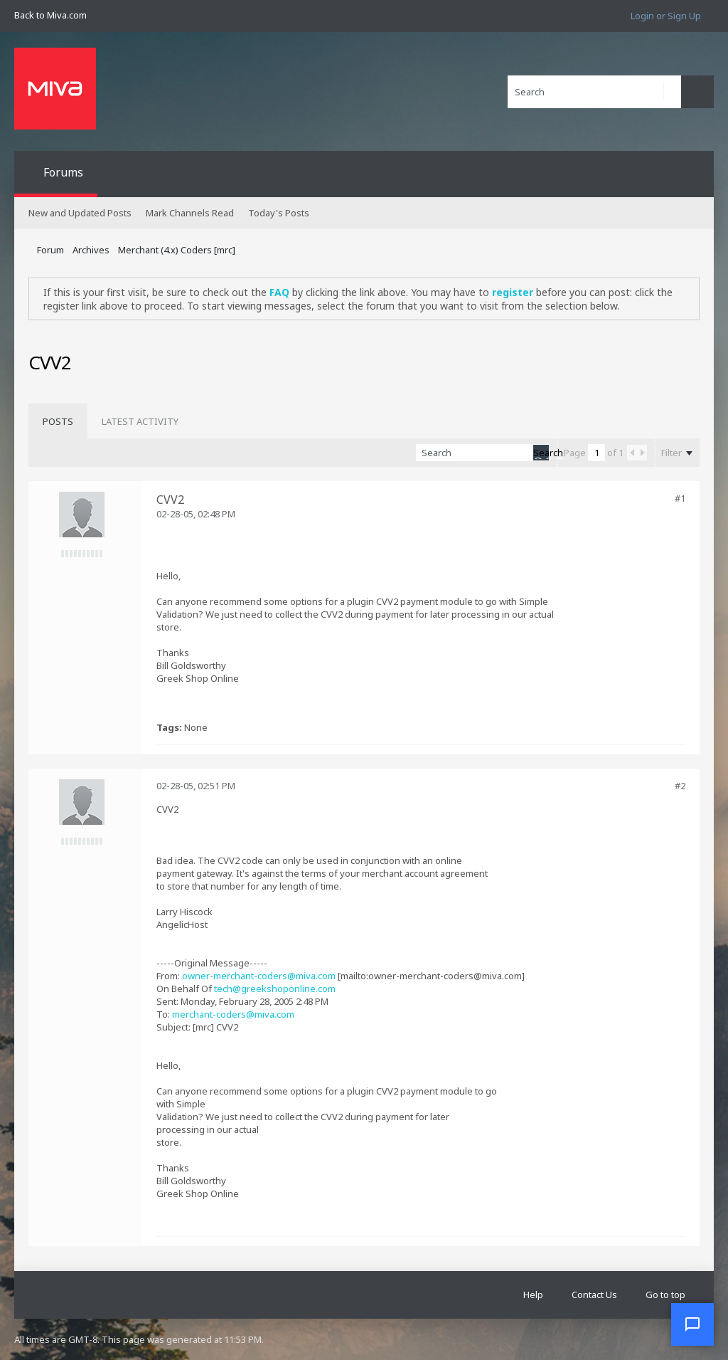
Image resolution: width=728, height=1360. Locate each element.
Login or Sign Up (666, 15)
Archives (91, 249)
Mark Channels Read (190, 212)
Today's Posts (278, 212)
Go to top (665, 1294)
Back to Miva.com (50, 15)
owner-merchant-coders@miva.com (259, 975)
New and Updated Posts (80, 212)
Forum (50, 249)
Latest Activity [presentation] (140, 421)
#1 (680, 498)
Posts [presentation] (58, 421)
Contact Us (594, 1294)
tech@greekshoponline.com (275, 988)
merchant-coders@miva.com (233, 1014)
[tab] (57, 421)
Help (533, 1294)
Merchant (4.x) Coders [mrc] (176, 249)
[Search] (594, 91)
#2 (680, 785)
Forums (63, 172)
